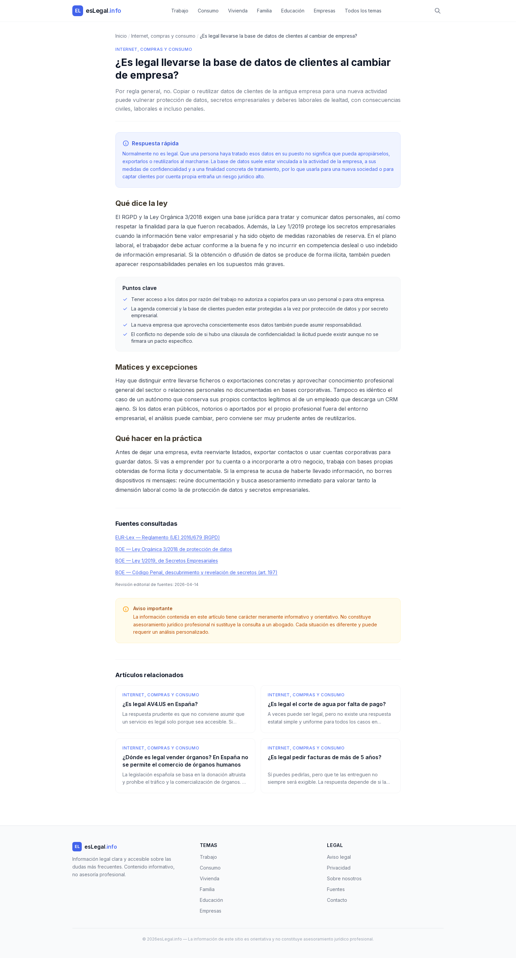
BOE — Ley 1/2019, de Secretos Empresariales (166, 560)
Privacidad (339, 868)
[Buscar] (438, 11)
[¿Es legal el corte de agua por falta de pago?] (330, 709)
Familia (264, 10)
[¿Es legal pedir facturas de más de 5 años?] (330, 766)
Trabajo (179, 10)
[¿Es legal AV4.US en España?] (185, 709)
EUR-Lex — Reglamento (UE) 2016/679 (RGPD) (167, 537)
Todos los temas (363, 10)
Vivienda (238, 10)
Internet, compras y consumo (153, 49)
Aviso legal (339, 857)
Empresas (324, 10)
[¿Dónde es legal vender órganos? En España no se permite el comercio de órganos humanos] (185, 766)
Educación (292, 10)
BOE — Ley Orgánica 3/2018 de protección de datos (173, 549)
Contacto (337, 900)
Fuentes (336, 889)
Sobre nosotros (344, 878)
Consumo (208, 10)
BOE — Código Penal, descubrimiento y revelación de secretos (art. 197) (196, 572)
